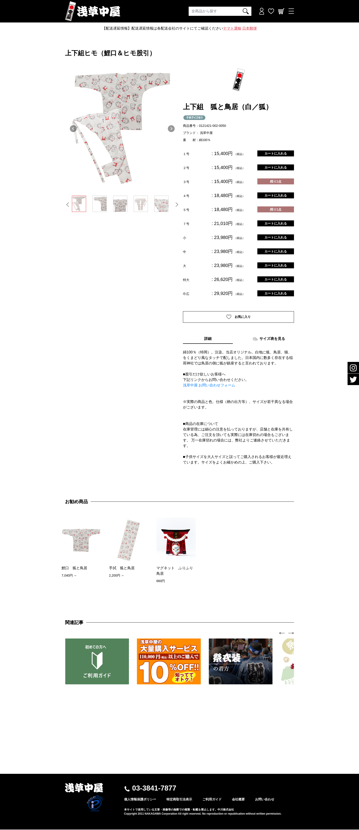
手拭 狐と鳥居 (122, 568)
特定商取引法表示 (179, 800)
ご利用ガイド (212, 800)
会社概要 (238, 800)
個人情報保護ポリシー (140, 800)
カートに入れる (275, 153)
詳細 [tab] (208, 339)
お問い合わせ (264, 800)
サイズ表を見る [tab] (269, 339)
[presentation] (282, 633)
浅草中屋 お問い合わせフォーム (209, 386)
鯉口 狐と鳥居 (74, 568)
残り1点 (275, 181)
